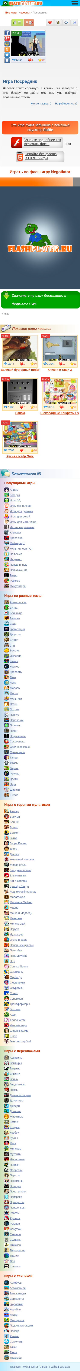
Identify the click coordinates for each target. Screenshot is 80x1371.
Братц (10, 827)
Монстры (12, 1148)
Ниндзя (11, 1164)
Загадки (12, 495)
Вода (10, 623)
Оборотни (13, 1170)
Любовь (12, 688)
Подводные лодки (18, 1325)
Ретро (10, 575)
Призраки (13, 1197)
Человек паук (15, 1025)
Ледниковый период (20, 891)
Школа (11, 795)
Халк (10, 1014)
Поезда (11, 1331)
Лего (10, 677)
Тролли (11, 1255)
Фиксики (12, 1009)
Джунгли (12, 634)
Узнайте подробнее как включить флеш (42, 142)
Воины (11, 1079)
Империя (12, 656)
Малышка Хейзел (18, 902)
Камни (11, 661)
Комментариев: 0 (41, 103)
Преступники (15, 1191)
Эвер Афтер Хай (17, 1041)
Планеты (12, 725)
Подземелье (15, 736)
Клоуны (11, 1127)
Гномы (11, 1090)
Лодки (10, 1315)
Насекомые (14, 1159)
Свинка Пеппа (16, 966)
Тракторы (13, 1357)
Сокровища (14, 741)
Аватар (11, 811)
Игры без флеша (17, 506)
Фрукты (11, 773)
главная (15, 1366)
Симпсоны (13, 972)
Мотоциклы (14, 1320)
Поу (9, 961)
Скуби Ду (13, 977)
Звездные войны (17, 870)
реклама (65, 1366)
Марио (11, 907)
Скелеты (12, 1234)
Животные (13, 1116)
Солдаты (12, 1239)
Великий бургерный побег (20, 353)
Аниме (11, 489)
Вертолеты (14, 1298)
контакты (36, 1366)
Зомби (11, 1122)
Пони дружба (15, 956)
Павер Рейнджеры (18, 945)
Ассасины (13, 1057)
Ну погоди (13, 934)
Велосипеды (15, 1293)
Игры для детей (17, 516)
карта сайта (50, 1366)
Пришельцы (14, 1207)
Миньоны (13, 918)
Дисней (11, 854)
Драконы (12, 1111)
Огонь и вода (15, 939)
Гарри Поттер (15, 843)
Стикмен (12, 1245)
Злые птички (15, 875)
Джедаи (12, 1106)
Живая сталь (15, 865)
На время (13, 554)
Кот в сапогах (15, 881)
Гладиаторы (14, 1084)
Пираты (12, 1175)
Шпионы (12, 1266)
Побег (10, 731)
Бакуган (12, 816)
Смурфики (13, 988)
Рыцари (12, 1223)
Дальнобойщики (17, 1095)
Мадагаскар (14, 897)
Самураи (12, 1229)
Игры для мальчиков (20, 522)
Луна (10, 682)
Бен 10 (11, 822)
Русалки (12, 1218)
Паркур (11, 714)
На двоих (13, 559)
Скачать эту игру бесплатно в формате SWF (39, 300)
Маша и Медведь (18, 913)
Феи (9, 1261)
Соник (11, 993)
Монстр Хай (14, 923)
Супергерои (14, 752)
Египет (11, 640)
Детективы (13, 1100)
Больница (13, 613)
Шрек (10, 1036)
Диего (10, 848)
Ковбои (11, 1132)
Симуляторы (15, 586)
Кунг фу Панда (16, 886)
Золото (11, 650)
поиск (25, 1366)
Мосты (11, 693)
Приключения (15, 570)
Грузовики (13, 1304)
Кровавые (13, 538)
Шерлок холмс (16, 1030)
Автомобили (15, 1288)
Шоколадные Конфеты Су (59, 396)
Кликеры (12, 532)
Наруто (11, 929)
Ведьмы (12, 1068)
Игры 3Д (12, 500)
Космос (11, 666)
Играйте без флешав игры (41, 156)
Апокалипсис (15, 602)
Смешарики (14, 982)
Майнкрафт (14, 543)
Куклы (11, 1138)
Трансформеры (17, 1004)
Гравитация (14, 629)
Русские (12, 580)
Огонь (10, 704)
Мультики (13, 698)
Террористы (14, 1250)
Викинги (12, 1073)
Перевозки (13, 720)
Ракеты (11, 1336)
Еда (9, 645)
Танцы (11, 757)
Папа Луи (13, 950)
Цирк (10, 784)
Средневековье (17, 747)
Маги (10, 1143)
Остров (11, 709)
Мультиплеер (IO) (18, 548)
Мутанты (12, 1154)
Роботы (11, 1213)
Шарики (12, 789)
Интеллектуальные (19, 527)
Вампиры (13, 1063)
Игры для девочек (18, 511)
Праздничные (15, 564)
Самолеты (13, 1341)
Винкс (10, 838)
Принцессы (14, 1202)
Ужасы (11, 763)
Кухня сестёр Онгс (20, 439)
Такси (10, 1347)
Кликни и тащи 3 (60, 353)
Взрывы (12, 618)
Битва (10, 607)
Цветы (11, 779)
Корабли (12, 1309)
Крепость (13, 672)
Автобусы (13, 1282)
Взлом (20, 396)
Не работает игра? (66, 103)
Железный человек (19, 859)
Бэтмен (11, 832)
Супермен (13, 998)
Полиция (12, 1186)
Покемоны (13, 1181)
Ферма (11, 768)
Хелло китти (15, 1020)
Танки (10, 1352)
